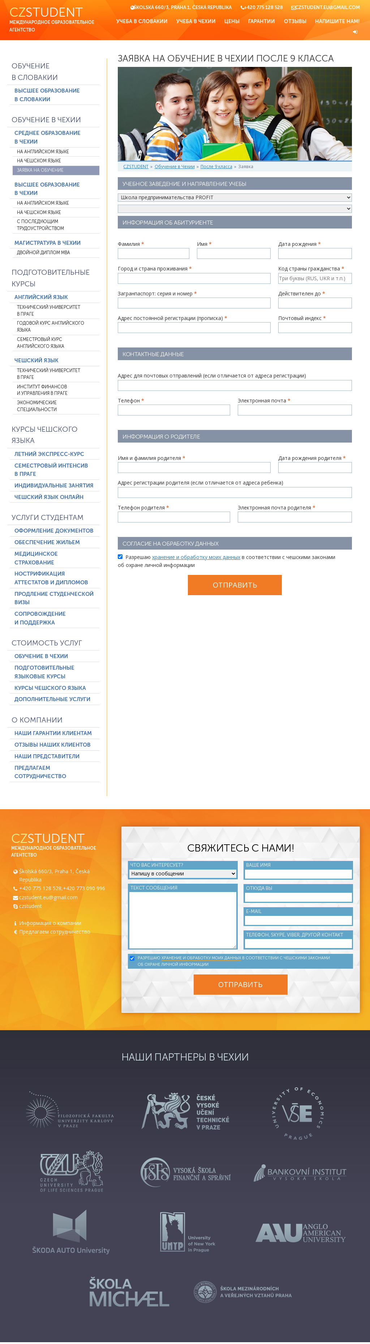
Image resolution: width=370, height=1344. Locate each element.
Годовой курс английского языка (50, 327)
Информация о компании (50, 924)
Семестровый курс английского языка (40, 343)
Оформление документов (54, 531)
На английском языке (43, 152)
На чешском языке (39, 161)
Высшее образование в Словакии (47, 96)
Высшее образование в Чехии (47, 189)
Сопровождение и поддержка (40, 619)
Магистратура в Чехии (47, 243)
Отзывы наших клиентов (52, 745)
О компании (37, 721)
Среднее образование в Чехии (47, 138)
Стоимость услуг (47, 644)
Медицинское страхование (36, 558)
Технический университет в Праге (48, 311)
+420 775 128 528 (263, 7)
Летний (49, 454)
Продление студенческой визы (54, 599)
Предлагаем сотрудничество (40, 772)
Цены (232, 21)
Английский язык (41, 298)
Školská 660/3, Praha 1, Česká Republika (183, 7)
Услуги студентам (47, 518)
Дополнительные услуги (52, 700)
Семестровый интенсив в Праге (51, 470)
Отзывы (295, 21)
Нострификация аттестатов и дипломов (51, 579)
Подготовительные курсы (51, 279)
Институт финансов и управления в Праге (42, 391)
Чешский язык (36, 361)
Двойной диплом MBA (43, 253)
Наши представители (46, 757)
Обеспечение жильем (47, 543)
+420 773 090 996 (84, 889)
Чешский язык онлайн (48, 497)
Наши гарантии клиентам (53, 734)
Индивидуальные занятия (54, 486)
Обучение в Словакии (35, 72)
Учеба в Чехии (196, 21)
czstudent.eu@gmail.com (327, 7)
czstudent (30, 907)
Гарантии (261, 21)
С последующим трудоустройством (40, 226)
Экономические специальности (37, 407)
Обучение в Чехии (46, 120)
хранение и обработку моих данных (196, 559)
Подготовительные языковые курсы (44, 673)
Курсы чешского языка (45, 435)
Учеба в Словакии (142, 21)
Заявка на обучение (40, 170)
